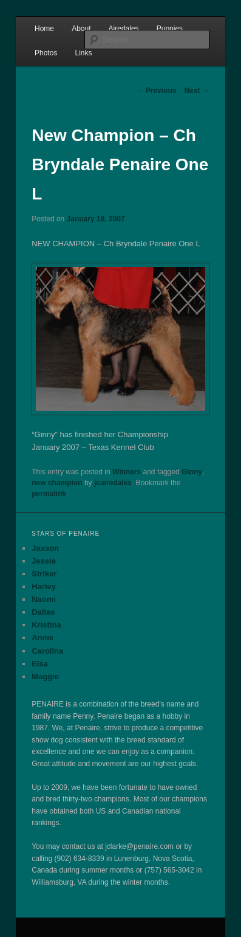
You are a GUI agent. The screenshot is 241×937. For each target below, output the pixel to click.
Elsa (40, 663)
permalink (49, 493)
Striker (44, 573)
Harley (44, 586)
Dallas (43, 612)
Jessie (44, 560)
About (81, 28)
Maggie (45, 676)
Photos (46, 53)
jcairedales (113, 483)
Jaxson (45, 548)
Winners (126, 472)
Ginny (192, 472)
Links (83, 53)
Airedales (124, 28)
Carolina (47, 650)
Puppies (170, 28)
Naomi (44, 599)
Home (44, 28)
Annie (42, 637)
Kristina (46, 624)
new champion (57, 483)
